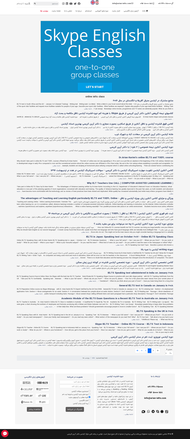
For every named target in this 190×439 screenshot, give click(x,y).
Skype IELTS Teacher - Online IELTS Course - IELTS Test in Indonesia (134, 324)
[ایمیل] (155, 398)
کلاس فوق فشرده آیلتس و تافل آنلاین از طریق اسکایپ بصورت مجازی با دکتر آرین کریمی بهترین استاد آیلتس (117, 124)
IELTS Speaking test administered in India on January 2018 (140, 273)
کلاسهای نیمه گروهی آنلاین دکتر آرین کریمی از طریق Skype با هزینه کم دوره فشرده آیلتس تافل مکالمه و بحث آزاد (113, 113)
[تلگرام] (153, 411)
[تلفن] (155, 387)
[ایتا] (167, 411)
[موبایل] (155, 393)
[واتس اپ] (148, 411)
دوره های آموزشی (101, 11)
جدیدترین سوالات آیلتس (80, 391)
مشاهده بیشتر (34, 409)
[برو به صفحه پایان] (137, 350)
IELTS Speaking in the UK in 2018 (155, 311)
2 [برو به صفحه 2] (145, 350)
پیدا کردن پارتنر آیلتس (80, 403)
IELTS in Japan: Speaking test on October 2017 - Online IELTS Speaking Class (129, 237)
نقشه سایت (56, 11)
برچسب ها (44, 11)
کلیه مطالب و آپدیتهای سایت (78, 397)
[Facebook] (79, 4)
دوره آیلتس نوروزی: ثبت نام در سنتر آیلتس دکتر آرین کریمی (142, 337)
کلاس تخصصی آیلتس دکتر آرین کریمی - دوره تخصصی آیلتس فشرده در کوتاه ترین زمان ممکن (124, 262)
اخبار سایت (116, 11)
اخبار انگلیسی (83, 400)
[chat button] (4, 433)
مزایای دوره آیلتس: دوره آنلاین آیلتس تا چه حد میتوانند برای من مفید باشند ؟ (133, 224)
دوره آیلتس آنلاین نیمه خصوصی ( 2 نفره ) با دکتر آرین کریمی (141, 147)
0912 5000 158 (146, 3)
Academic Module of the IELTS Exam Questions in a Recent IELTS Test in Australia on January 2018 (117, 298)
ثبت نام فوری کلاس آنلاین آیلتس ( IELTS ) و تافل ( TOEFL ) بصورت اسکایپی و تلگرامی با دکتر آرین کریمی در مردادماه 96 (110, 213)
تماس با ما (68, 11)
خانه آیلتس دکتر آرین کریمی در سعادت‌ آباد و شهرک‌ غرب (144, 134)
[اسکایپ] (158, 411)
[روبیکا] (162, 411)
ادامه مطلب (88, 109)
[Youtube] (70, 4)
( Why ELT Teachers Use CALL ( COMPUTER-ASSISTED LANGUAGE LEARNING (130, 183)
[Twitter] (75, 4)
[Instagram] (63, 4)
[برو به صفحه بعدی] (142, 350)
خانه (145, 11)
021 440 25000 (164, 3)
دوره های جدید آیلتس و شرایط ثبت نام (75, 394)
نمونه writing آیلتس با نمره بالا (157, 249)
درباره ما (79, 11)
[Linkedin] (67, 4)
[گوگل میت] (144, 411)
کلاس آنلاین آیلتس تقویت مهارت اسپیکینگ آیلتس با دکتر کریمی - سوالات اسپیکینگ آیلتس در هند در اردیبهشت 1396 (112, 170)
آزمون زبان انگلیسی (131, 11)
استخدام (88, 11)
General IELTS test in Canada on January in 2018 (146, 285)
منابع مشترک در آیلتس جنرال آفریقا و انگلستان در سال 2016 (143, 100)
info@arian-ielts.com (121, 3)
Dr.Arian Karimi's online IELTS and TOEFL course (146, 157)
